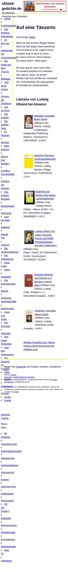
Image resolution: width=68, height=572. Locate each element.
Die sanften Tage (5, 125)
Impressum (8, 377)
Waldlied (5, 227)
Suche (7, 397)
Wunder (5, 142)
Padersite (6, 518)
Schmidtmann (8, 539)
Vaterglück (6, 560)
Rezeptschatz (8, 532)
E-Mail (16, 392)
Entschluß (6, 213)
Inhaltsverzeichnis (19, 377)
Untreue (5, 244)
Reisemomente (9, 525)
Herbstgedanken (9, 465)
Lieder (7, 18)
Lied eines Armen (5, 86)
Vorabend (6, 276)
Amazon (13, 375)
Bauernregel (7, 308)
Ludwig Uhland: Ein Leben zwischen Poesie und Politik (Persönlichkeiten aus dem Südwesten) (46, 238)
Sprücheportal (8, 546)
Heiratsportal (7, 458)
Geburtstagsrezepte (11, 451)
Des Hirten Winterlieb (6, 340)
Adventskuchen (9, 444)
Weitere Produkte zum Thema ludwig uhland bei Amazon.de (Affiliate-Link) (39, 346)
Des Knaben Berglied (5, 195)
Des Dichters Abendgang (7, 33)
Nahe (7, 269)
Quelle (7, 400)
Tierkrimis (21, 366)
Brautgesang (7, 206)
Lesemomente (8, 486)
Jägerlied (6, 333)
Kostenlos (31, 377)
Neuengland (7, 500)
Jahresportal (7, 472)
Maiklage (5, 78)
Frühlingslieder (8, 25)
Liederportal (7, 493)
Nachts (4, 291)
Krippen (5, 479)
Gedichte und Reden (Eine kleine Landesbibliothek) (45, 195)
